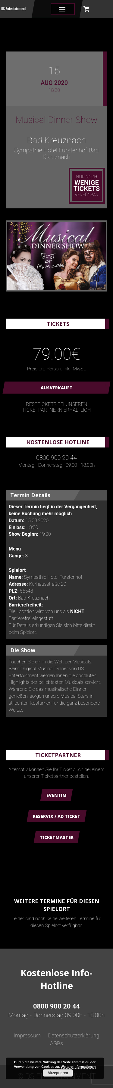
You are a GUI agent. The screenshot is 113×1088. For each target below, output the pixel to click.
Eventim (56, 795)
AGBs (56, 1043)
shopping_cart (86, 9)
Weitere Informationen (78, 1066)
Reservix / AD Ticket (56, 816)
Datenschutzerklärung (73, 1035)
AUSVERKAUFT (57, 388)
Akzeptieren (58, 1073)
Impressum (27, 1035)
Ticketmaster (57, 837)
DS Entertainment (13, 9)
